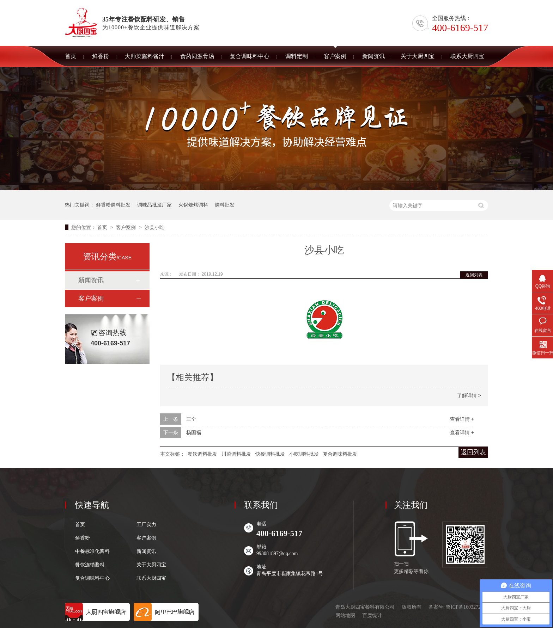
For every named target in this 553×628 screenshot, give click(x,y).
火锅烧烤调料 (193, 205)
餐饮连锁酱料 (90, 564)
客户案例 (126, 227)
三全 (191, 419)
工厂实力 (146, 524)
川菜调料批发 (236, 454)
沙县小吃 (154, 227)
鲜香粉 (82, 538)
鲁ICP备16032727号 (467, 607)
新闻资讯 (91, 280)
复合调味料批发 (340, 454)
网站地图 (345, 615)
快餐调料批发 (270, 454)
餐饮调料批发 (202, 454)
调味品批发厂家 (154, 205)
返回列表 (474, 274)
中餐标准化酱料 (92, 551)
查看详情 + (462, 419)
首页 (103, 227)
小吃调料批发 (304, 454)
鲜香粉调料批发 (113, 205)
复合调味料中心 (92, 578)
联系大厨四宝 (151, 578)
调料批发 (225, 205)
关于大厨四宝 (151, 564)
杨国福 (193, 432)
